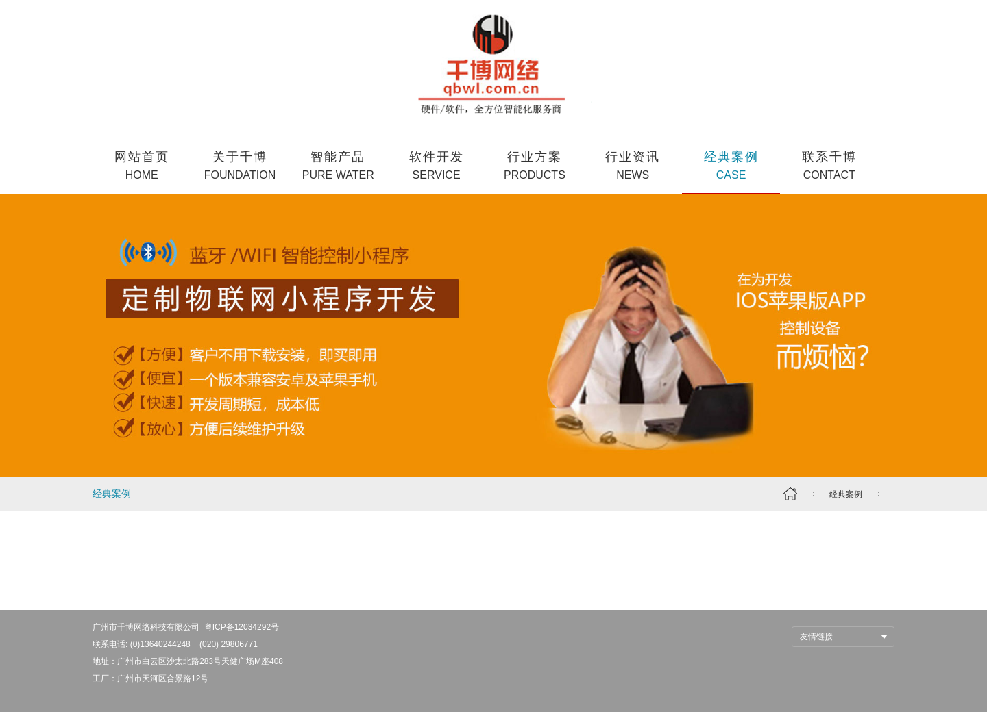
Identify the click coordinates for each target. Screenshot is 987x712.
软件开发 (436, 166)
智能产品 (338, 166)
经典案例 (731, 166)
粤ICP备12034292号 (241, 627)
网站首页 (142, 166)
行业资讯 (633, 166)
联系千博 (829, 166)
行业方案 (534, 166)
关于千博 (240, 166)
